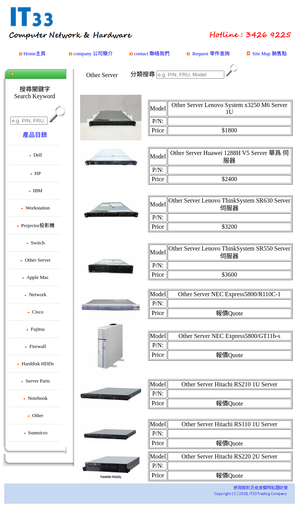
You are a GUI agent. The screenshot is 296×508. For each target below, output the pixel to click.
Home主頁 (34, 53)
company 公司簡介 (93, 53)
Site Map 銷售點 (269, 53)
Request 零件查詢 (210, 53)
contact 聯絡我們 (151, 53)
